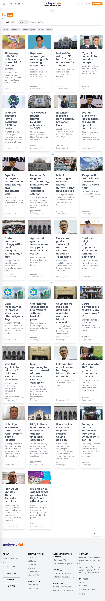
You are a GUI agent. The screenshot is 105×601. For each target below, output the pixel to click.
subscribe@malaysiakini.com (65, 563)
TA (23, 4)
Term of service (35, 585)
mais (24, 22)
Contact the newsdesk (62, 573)
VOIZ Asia (32, 561)
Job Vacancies (9, 566)
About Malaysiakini (11, 558)
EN (11, 4)
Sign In (87, 4)
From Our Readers (87, 589)
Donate (11, 586)
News (81, 582)
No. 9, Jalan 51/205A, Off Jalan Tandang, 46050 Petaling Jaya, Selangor (89, 570)
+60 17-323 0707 (60, 560)
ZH (19, 4)
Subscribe (97, 4)
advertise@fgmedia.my (63, 590)
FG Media (32, 564)
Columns (83, 586)
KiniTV (30, 557)
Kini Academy (34, 571)
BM (15, 4)
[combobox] (37, 22)
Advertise (11, 573)
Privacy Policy (33, 588)
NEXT (97, 533)
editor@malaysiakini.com (63, 577)
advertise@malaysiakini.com (65, 587)
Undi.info (31, 568)
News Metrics (33, 575)
